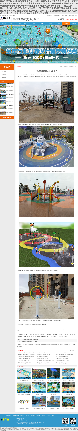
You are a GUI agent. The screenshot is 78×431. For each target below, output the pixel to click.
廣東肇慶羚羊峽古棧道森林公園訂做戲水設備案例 (10, 111)
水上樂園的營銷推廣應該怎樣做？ (63, 363)
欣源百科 (4, 77)
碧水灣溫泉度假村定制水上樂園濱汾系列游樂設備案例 (10, 94)
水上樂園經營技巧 (60, 362)
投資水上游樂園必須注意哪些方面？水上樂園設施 (47, 352)
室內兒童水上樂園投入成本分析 (44, 354)
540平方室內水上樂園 (24, 380)
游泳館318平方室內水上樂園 (68, 380)
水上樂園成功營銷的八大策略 (62, 356)
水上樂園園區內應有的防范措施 (63, 360)
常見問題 (4, 71)
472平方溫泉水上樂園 (39, 394)
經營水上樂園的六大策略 (24, 363)
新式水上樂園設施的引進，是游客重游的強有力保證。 (27, 354)
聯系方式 (76, 15)
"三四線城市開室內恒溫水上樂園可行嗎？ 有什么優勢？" (66, 354)
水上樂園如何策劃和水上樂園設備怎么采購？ (29, 341)
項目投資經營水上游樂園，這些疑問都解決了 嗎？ (66, 352)
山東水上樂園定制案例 (10, 105)
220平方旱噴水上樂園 (68, 394)
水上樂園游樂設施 (71, 15)
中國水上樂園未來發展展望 (43, 356)
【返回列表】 (72, 350)
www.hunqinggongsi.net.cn (24, 422)
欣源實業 (66, 66)
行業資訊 (66, 23)
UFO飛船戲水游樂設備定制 (53, 380)
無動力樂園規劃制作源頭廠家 (68, 408)
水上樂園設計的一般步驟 (43, 358)
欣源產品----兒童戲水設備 (24, 360)
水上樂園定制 (19, 23)
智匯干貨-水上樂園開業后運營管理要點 (26, 356)
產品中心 (35, 23)
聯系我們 (74, 23)
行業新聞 (4, 74)
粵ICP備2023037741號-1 (35, 423)
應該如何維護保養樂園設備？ (62, 358)
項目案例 (58, 23)
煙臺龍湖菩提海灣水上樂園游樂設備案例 (10, 89)
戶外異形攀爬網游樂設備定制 (53, 408)
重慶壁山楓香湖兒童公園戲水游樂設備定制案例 (10, 83)
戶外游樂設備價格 (64, 15)
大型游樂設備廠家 (57, 15)
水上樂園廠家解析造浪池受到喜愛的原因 (46, 360)
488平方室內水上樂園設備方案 (24, 394)
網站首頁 (4, 23)
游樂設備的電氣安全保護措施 (43, 362)
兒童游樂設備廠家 (49, 15)
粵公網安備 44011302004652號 (22, 423)
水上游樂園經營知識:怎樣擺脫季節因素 (26, 352)
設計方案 (42, 23)
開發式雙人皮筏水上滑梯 (39, 380)
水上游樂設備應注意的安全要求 (25, 362)
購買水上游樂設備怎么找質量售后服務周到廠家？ (30, 339)
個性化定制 (50, 23)
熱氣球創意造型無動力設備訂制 (39, 408)
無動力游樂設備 (27, 23)
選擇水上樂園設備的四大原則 (24, 358)
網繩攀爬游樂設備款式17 (24, 408)
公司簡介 (11, 23)
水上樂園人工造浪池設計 (43, 363)
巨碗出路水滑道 (53, 394)
